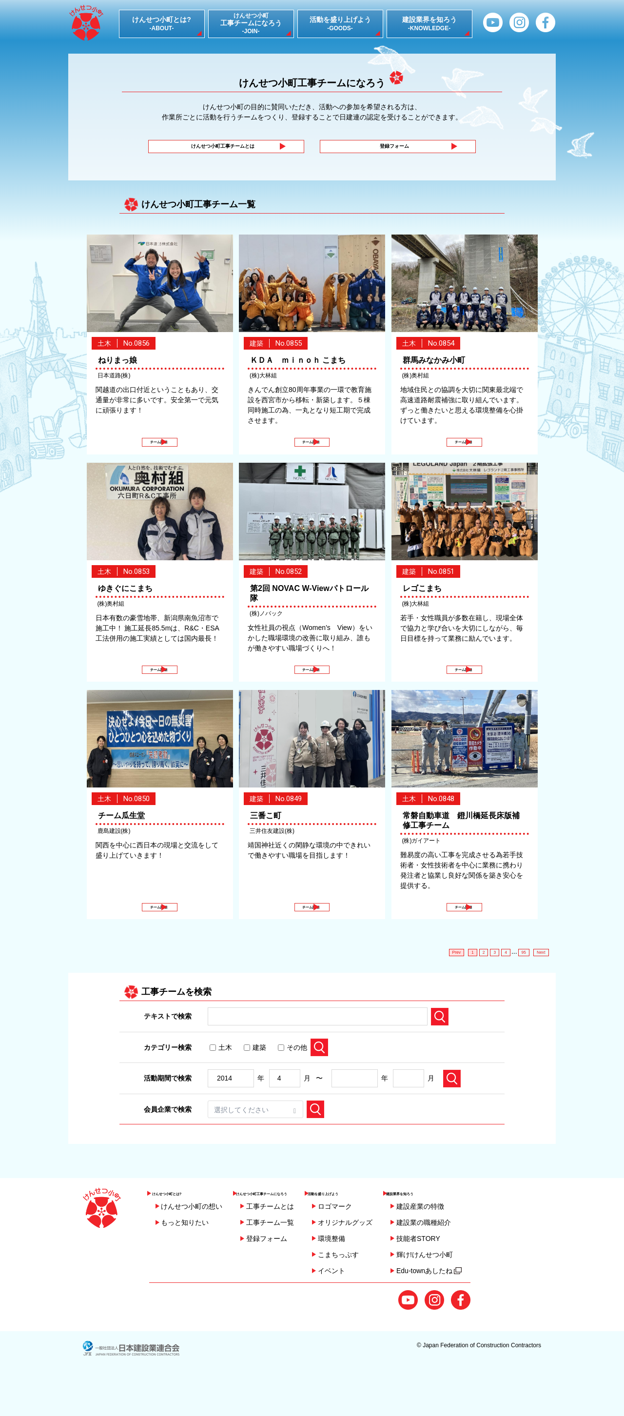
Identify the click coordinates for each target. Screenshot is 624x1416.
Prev (433, 984)
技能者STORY (467, 1279)
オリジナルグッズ (393, 1263)
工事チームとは (270, 1247)
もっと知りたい (185, 1263)
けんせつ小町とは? (184, 1231)
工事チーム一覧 (270, 1263)
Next (537, 984)
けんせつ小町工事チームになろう (291, 1231)
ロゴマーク (383, 1247)
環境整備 (379, 1279)
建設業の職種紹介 (472, 1263)
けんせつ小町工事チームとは (219, 152)
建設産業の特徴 (469, 1247)
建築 (255, 1082)
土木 (221, 1082)
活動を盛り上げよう (390, 1231)
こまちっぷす (386, 1295)
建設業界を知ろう (466, 1231)
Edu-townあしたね (477, 1312)
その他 (292, 1082)
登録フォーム (391, 152)
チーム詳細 (158, 456)
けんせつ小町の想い (191, 1247)
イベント (379, 1312)
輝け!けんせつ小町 (473, 1295)
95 (514, 984)
